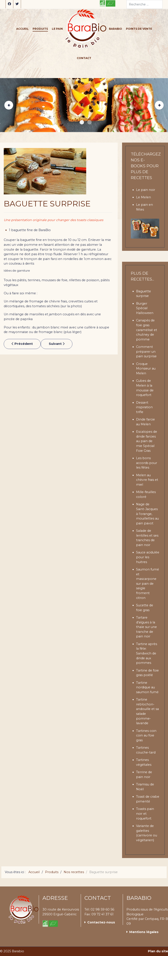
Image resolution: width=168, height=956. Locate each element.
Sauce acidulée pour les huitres (147, 557)
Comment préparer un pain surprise (146, 351)
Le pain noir (145, 190)
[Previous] (8, 105)
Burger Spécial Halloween (144, 308)
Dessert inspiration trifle (144, 407)
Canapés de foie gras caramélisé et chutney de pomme (146, 329)
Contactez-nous (101, 922)
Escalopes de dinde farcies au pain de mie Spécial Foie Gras (146, 441)
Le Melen (143, 197)
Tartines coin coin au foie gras (146, 735)
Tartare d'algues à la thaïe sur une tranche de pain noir (146, 627)
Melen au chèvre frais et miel (147, 480)
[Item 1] (89, 122)
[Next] (159, 105)
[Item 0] (82, 122)
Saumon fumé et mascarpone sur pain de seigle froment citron (147, 583)
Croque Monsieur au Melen (146, 368)
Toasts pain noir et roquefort (145, 813)
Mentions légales (144, 932)
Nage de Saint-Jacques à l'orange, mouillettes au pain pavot (147, 513)
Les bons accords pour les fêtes (146, 462)
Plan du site (158, 951)
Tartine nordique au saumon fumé (147, 687)
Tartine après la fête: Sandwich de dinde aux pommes (146, 653)
